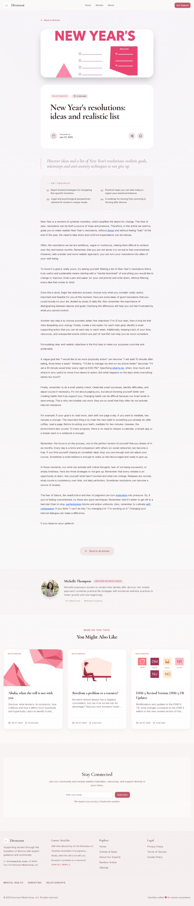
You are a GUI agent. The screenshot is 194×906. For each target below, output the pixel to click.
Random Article (108, 862)
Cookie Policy (154, 857)
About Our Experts (110, 857)
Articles (99, 5)
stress (110, 231)
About (111, 5)
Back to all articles (97, 551)
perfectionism (73, 504)
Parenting (35, 882)
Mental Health (13, 882)
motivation (121, 496)
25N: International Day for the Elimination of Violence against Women (72, 846)
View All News (60, 865)
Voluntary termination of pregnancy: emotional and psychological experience (71, 851)
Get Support (182, 5)
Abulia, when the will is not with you (68, 855)
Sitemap (103, 867)
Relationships (56, 882)
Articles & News (108, 851)
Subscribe (122, 795)
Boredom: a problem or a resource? (68, 860)
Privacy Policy (155, 846)
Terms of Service (157, 851)
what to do (118, 368)
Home (88, 5)
